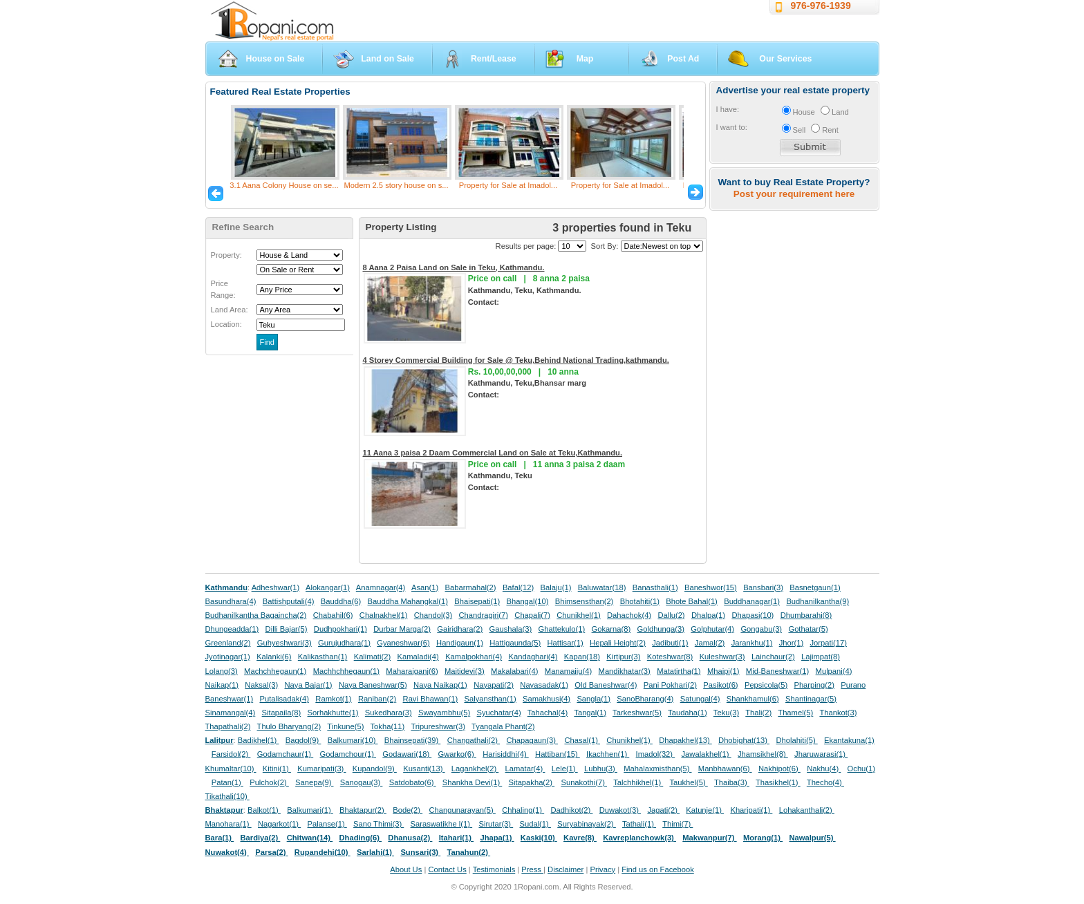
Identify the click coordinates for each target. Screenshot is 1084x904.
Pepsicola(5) (766, 685)
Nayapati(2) (494, 685)
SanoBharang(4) (645, 699)
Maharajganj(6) (412, 671)
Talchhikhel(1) (638, 782)
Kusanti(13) (424, 768)
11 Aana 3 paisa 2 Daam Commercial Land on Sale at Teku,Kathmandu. (493, 453)
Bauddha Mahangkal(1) (408, 601)
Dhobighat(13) (743, 740)
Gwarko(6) (457, 754)
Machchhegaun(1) (275, 671)
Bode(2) (407, 810)
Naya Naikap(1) (440, 685)
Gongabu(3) (761, 629)
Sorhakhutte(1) (333, 712)
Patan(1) (227, 782)
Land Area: (229, 309)
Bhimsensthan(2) (584, 601)
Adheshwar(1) (276, 587)
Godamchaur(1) (285, 754)
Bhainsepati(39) (412, 740)
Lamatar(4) (525, 768)
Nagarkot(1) (279, 824)
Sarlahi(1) (375, 852)
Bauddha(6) (341, 601)
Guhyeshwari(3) (284, 643)
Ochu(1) (861, 768)
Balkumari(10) (353, 740)
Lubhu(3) (600, 768)
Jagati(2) (663, 810)
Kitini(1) (277, 768)
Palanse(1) (327, 824)
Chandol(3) (433, 615)
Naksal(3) (261, 685)
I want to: (731, 127)
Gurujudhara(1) (344, 643)
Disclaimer (565, 869)
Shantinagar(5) (811, 699)
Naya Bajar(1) (309, 685)
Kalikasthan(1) (323, 656)
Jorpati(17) (828, 643)
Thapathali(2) (228, 726)
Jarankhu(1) (752, 643)
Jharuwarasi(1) (821, 754)
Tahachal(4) (547, 712)
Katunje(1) (705, 810)
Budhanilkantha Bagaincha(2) (256, 615)
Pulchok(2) (269, 782)
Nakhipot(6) (779, 768)
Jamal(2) (710, 643)
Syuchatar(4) (499, 712)
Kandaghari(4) (533, 656)
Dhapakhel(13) (685, 740)
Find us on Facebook (657, 869)
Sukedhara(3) (388, 712)
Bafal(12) (518, 587)
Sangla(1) (593, 699)
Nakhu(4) (824, 768)
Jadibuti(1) (670, 643)
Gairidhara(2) (460, 629)
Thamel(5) (795, 712)
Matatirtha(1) (678, 671)
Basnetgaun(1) (814, 587)
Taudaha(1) (687, 712)
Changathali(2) (474, 740)
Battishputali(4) (289, 601)
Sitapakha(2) (532, 782)
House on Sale (275, 59)
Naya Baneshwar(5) (373, 685)
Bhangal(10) (527, 601)
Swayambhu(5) (444, 712)
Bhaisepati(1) (477, 601)
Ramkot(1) (333, 699)
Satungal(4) (700, 699)
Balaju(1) (556, 587)
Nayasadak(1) (544, 685)
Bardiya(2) (261, 838)
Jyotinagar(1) (227, 656)
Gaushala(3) (510, 629)
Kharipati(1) (751, 810)
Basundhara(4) (230, 601)
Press (532, 869)
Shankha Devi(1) (472, 782)
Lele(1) (565, 768)
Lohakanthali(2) (806, 810)
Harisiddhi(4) (506, 754)
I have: (728, 109)
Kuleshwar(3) (722, 656)
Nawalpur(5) (812, 838)
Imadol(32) (655, 754)
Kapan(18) (582, 656)
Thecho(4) (825, 782)
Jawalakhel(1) (706, 754)
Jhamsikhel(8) (763, 754)
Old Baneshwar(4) (605, 685)
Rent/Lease (493, 59)
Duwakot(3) (620, 810)
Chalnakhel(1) (383, 615)
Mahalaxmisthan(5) (657, 768)
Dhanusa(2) (410, 838)
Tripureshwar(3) (438, 726)
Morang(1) (763, 838)
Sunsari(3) (420, 852)
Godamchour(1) (348, 754)
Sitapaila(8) (281, 712)
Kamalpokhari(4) (473, 656)
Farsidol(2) (231, 754)
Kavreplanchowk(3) (639, 838)
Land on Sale (387, 59)
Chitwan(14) (310, 838)
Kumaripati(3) (321, 768)
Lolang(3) (221, 671)
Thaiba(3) (731, 782)
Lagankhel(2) (474, 768)
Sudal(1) (535, 824)
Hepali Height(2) (618, 643)
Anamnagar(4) (381, 587)
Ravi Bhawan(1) (430, 699)
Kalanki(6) (273, 656)
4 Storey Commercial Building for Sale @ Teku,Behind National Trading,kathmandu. (516, 360)
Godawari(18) (406, 754)
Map (585, 59)
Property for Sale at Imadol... (508, 185)
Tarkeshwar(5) (637, 712)
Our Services (785, 59)
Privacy (602, 869)
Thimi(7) (677, 824)
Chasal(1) (582, 740)
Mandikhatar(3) (625, 671)
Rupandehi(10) (323, 852)
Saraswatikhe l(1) (442, 824)
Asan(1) (424, 587)
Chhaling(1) (523, 810)
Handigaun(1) (459, 643)
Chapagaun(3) (532, 740)
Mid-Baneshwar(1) (777, 671)
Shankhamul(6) (753, 699)
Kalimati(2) (372, 656)
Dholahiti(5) (796, 740)
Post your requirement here (793, 194)
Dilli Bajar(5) (286, 629)
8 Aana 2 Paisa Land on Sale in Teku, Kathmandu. (454, 267)
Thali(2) (758, 712)
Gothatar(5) (808, 629)
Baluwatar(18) (602, 587)
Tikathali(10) (227, 796)
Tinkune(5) (345, 726)
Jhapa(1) (497, 838)
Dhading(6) (360, 838)
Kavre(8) (580, 838)
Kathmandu (226, 587)
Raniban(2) (377, 699)
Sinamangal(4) (230, 712)
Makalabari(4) (514, 671)
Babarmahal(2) (470, 587)
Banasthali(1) (655, 587)
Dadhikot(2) (571, 810)
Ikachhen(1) (607, 754)
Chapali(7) (532, 615)
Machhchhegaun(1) (346, 671)
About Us (406, 869)
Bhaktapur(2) (362, 810)
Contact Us (447, 869)
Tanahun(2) (469, 852)
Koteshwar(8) (670, 656)
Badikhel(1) (258, 740)
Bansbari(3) (763, 587)
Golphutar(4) (712, 629)
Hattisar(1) (565, 643)
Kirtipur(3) (623, 656)
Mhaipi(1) (723, 671)
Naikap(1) (222, 685)
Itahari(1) (456, 838)
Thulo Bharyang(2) (289, 726)
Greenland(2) (228, 643)
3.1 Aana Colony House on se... (284, 185)
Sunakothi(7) (584, 782)
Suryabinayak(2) (586, 824)
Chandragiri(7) (483, 615)
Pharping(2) (814, 685)
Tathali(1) (639, 824)
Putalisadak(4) (284, 699)
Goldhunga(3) (660, 629)
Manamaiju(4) (568, 671)
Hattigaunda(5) (515, 643)
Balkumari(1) (310, 810)
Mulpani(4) (834, 671)
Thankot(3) (838, 712)
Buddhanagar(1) (752, 601)
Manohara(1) (228, 824)
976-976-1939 (821, 5)
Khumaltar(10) (230, 768)
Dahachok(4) (629, 615)
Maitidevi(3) (465, 671)
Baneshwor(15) (710, 587)
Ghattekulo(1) (561, 629)
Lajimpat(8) (820, 656)
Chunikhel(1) (578, 615)
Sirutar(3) (495, 824)
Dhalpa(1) (708, 615)
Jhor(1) (791, 643)
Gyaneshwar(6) (403, 643)
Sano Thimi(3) (378, 824)
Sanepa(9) (314, 782)
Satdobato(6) (412, 782)
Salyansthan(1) (490, 699)
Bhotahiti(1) (640, 601)
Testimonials (494, 869)
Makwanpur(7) (709, 838)
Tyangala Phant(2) (502, 726)
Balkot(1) (264, 810)
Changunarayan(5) (462, 810)
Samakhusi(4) (546, 699)
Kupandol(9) (375, 768)
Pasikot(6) (720, 685)
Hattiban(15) (557, 754)
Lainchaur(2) (773, 656)
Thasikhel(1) (778, 782)
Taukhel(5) (688, 782)
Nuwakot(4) (227, 852)
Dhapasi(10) (752, 615)
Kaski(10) (539, 838)
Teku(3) (726, 712)
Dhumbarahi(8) (806, 615)
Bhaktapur (224, 810)
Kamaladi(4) (417, 656)
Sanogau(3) (361, 782)
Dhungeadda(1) (232, 629)
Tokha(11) (388, 726)
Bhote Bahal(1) (692, 601)
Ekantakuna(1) (849, 740)
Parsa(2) (271, 852)
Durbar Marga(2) (402, 629)
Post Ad (683, 59)
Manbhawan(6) (725, 768)
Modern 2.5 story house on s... (396, 185)
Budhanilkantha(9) (817, 601)
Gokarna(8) (611, 629)
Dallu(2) (670, 615)
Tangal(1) (590, 712)
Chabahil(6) (333, 615)
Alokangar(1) (328, 587)
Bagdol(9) (303, 740)
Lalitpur (219, 740)
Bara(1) (219, 838)
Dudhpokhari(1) (340, 629)
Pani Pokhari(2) (670, 685)
